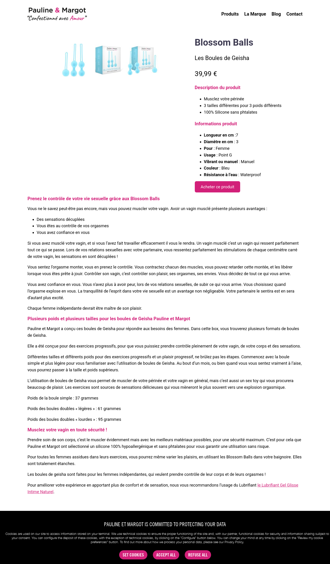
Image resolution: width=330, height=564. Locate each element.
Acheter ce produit (217, 186)
